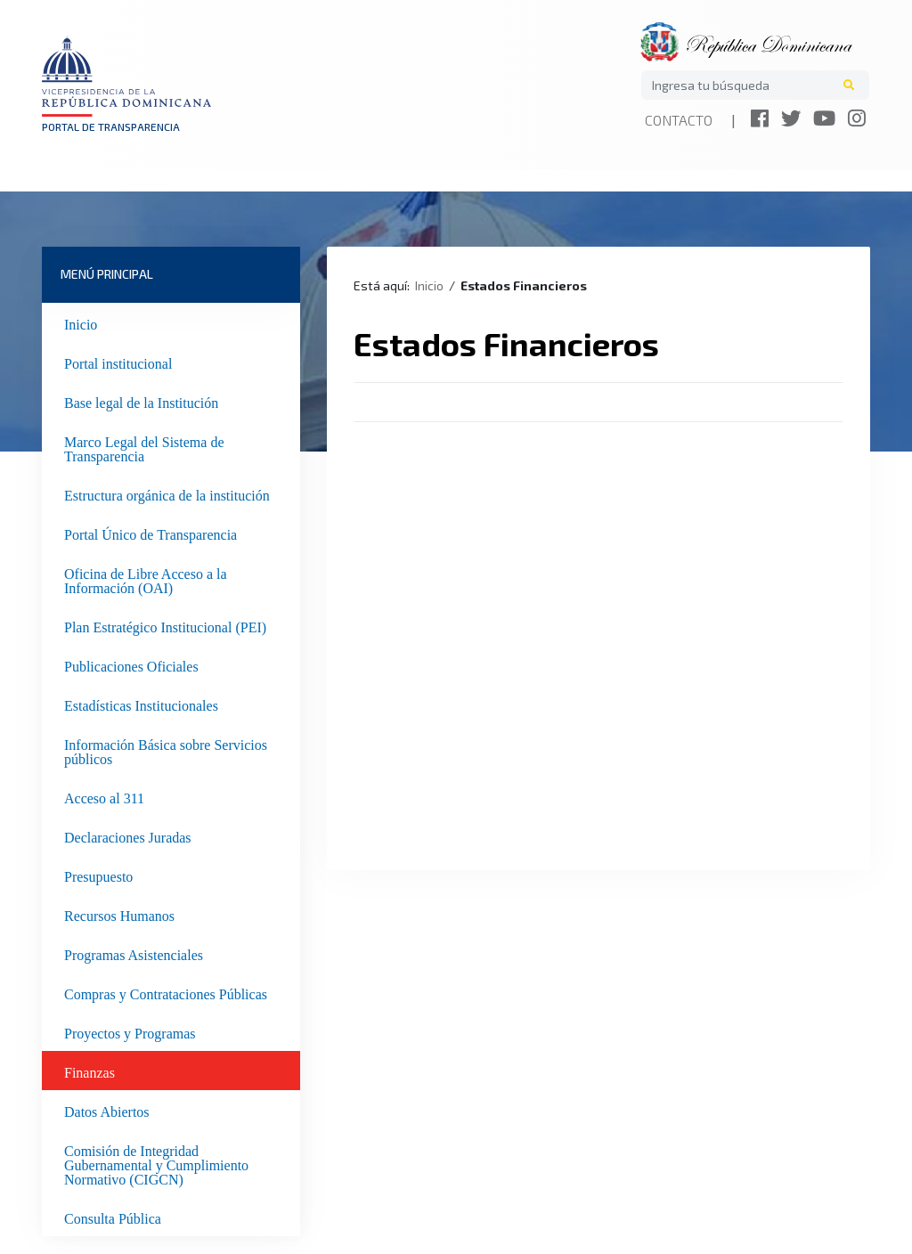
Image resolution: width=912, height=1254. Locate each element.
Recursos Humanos (119, 914)
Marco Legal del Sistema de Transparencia (144, 447)
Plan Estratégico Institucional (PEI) (165, 625)
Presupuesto (98, 874)
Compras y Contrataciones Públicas (165, 992)
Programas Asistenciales (133, 953)
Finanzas (89, 1070)
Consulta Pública (112, 1216)
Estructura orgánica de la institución (167, 493)
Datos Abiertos (107, 1110)
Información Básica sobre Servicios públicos (165, 750)
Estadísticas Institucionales (141, 703)
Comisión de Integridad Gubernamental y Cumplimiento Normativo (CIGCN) (156, 1163)
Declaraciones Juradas (127, 835)
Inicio (80, 322)
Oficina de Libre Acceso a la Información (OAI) (145, 579)
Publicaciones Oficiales (131, 664)
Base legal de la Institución (141, 401)
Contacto (678, 119)
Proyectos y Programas (130, 1031)
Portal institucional (118, 361)
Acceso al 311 (104, 796)
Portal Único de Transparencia (150, 532)
